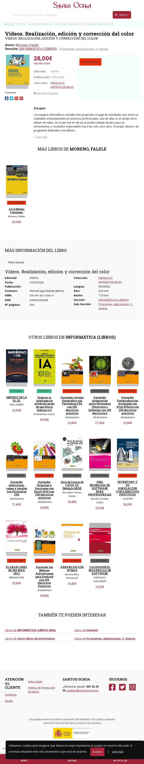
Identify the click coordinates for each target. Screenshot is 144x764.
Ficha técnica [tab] (16, 262)
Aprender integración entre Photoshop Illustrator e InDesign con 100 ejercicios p (99, 405)
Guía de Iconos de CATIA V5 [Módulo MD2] (72, 485)
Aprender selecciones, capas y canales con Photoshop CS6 (16, 488)
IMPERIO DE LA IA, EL (16, 399)
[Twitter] (122, 687)
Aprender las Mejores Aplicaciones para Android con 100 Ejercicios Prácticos (44, 576)
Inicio (9, 24)
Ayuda (9, 701)
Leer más (117, 751)
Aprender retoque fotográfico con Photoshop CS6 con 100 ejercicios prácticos (72, 405)
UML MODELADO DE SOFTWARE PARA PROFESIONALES (99, 488)
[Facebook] (112, 687)
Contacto (10, 694)
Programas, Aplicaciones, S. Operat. (84, 49)
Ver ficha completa (46, 93)
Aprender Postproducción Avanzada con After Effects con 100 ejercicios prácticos (127, 405)
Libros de (30, 630)
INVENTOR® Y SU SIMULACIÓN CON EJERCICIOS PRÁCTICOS (127, 488)
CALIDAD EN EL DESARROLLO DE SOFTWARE (99, 570)
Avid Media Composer (16, 210)
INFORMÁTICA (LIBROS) (38, 48)
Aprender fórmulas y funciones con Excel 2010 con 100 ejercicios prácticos (44, 490)
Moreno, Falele (27, 45)
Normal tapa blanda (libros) (47, 291)
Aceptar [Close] (97, 752)
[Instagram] (132, 687)
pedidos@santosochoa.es (82, 690)
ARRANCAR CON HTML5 (72, 568)
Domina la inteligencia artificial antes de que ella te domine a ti (44, 404)
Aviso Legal (35, 681)
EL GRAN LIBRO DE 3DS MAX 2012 (16, 570)
